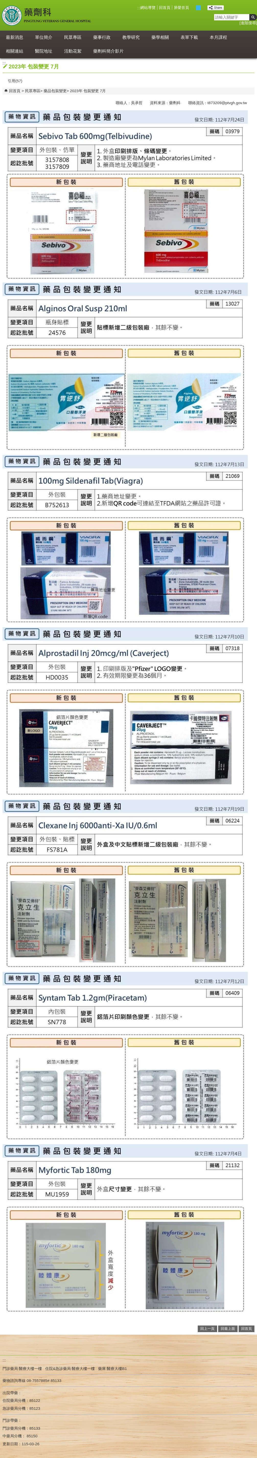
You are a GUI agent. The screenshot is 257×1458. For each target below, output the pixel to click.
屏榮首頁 (181, 7)
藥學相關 (160, 37)
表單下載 (189, 37)
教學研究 (131, 37)
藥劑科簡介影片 (108, 51)
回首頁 (164, 7)
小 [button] (193, 8)
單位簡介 (43, 37)
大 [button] (204, 8)
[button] (253, 17)
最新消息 (14, 37)
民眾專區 (72, 37)
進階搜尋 (248, 23)
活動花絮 (72, 51)
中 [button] (198, 7)
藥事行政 (102, 37)
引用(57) (15, 81)
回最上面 (228, 1329)
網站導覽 (148, 7)
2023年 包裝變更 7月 (88, 91)
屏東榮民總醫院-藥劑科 (47, 15)
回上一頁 (207, 1329)
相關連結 (14, 51)
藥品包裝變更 (55, 91)
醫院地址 (43, 51)
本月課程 (218, 37)
